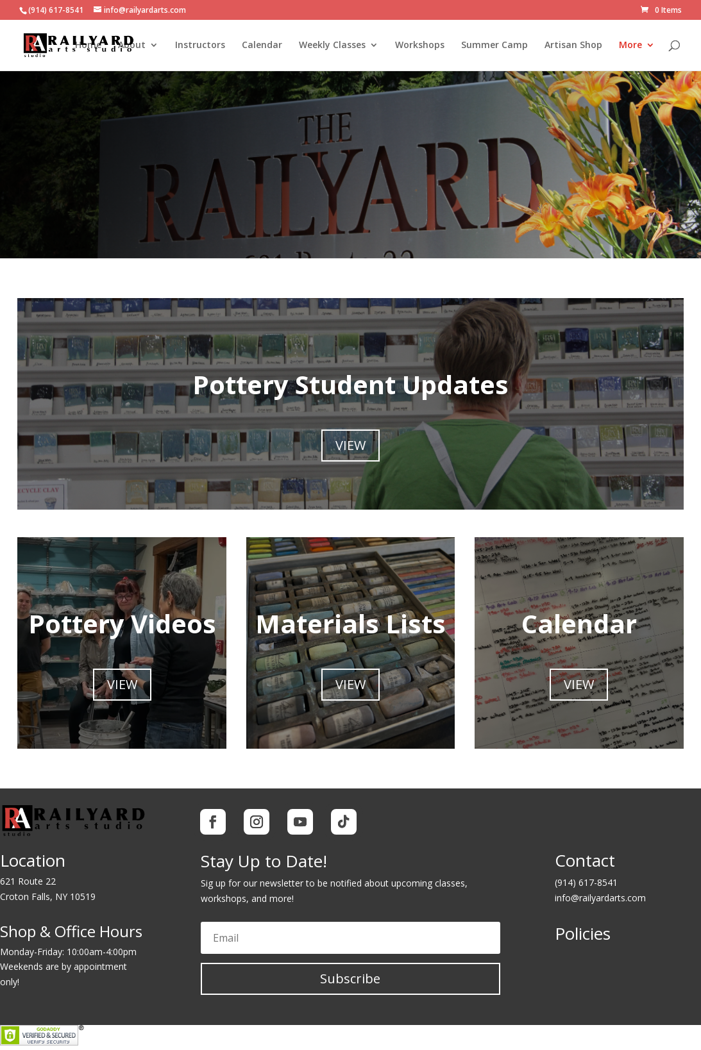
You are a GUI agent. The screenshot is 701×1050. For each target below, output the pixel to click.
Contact (585, 860)
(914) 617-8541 (586, 882)
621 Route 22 (28, 881)
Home (88, 45)
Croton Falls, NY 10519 (48, 896)
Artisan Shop (573, 45)
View (350, 445)
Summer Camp (494, 45)
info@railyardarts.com (600, 898)
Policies (583, 933)
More (630, 45)
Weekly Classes (332, 45)
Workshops (419, 45)
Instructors (200, 45)
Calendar (262, 45)
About (132, 45)
